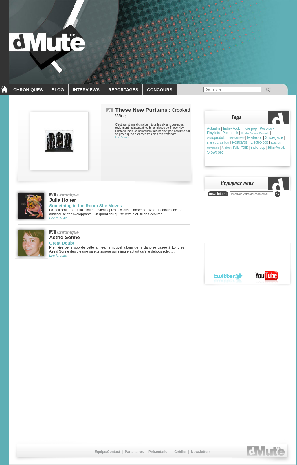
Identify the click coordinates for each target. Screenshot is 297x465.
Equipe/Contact (107, 452)
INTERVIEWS (86, 89)
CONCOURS (160, 89)
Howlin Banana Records (255, 133)
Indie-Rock (231, 128)
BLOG (58, 89)
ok (277, 194)
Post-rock (267, 128)
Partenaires (134, 452)
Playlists (213, 133)
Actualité (213, 128)
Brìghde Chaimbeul (218, 142)
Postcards (240, 142)
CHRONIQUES (28, 89)
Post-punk (230, 133)
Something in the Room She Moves (85, 205)
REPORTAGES (123, 89)
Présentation (159, 452)
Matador (254, 137)
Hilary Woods (276, 147)
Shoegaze (274, 137)
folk (244, 147)
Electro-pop (259, 142)
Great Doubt (61, 242)
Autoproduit (216, 138)
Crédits (180, 452)
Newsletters (200, 452)
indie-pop (258, 148)
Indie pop (250, 128)
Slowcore (215, 152)
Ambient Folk (230, 147)
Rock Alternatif (236, 138)
